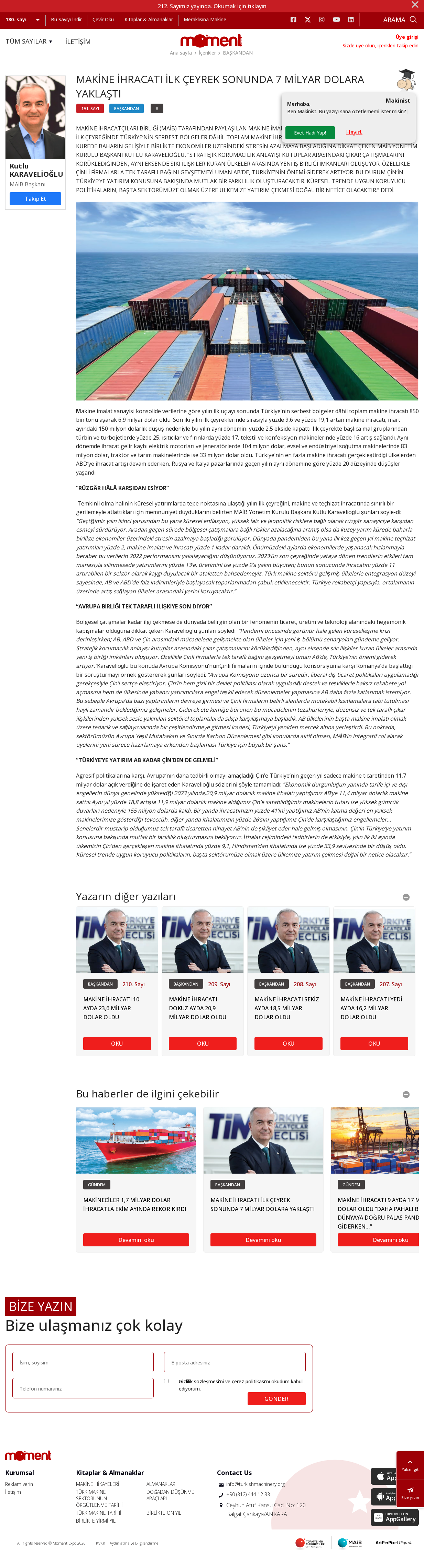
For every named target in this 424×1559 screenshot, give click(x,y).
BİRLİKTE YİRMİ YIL (96, 1520)
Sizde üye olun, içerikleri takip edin (380, 45)
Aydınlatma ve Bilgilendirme (134, 1543)
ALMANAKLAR (160, 1484)
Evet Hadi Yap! (310, 132)
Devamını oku (136, 1240)
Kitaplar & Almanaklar (148, 19)
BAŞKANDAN (238, 52)
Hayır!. (354, 132)
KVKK (100, 1543)
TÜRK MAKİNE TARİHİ (98, 1513)
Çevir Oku (103, 19)
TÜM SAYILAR (30, 41)
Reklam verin (19, 1484)
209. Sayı (219, 984)
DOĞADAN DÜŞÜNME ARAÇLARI (170, 1495)
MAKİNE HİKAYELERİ (97, 1484)
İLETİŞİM (78, 41)
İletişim (13, 1492)
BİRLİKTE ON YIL (163, 1513)
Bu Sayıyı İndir (66, 19)
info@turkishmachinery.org (255, 1484)
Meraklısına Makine (205, 19)
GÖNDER (276, 1399)
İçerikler (207, 52)
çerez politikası (248, 1381)
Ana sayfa (181, 52)
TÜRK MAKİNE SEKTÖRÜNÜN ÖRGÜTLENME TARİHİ (99, 1498)
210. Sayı (133, 984)
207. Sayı (391, 984)
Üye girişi (407, 37)
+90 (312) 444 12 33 (248, 1494)
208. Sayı (305, 984)
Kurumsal (19, 1472)
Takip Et (35, 198)
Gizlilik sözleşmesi (199, 1381)
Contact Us (234, 1472)
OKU (117, 1043)
